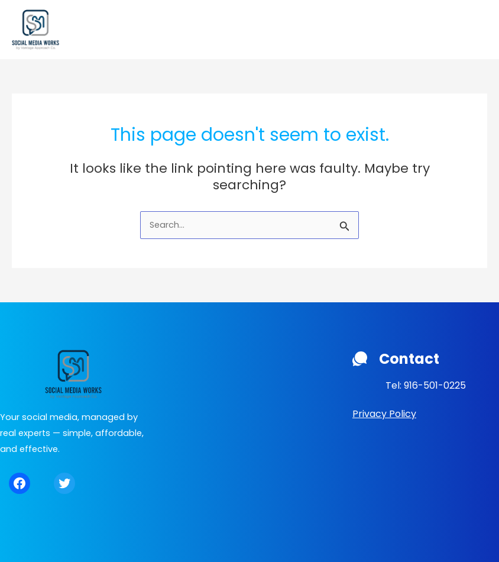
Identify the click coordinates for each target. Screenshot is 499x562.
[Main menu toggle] (474, 29)
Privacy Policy (384, 414)
